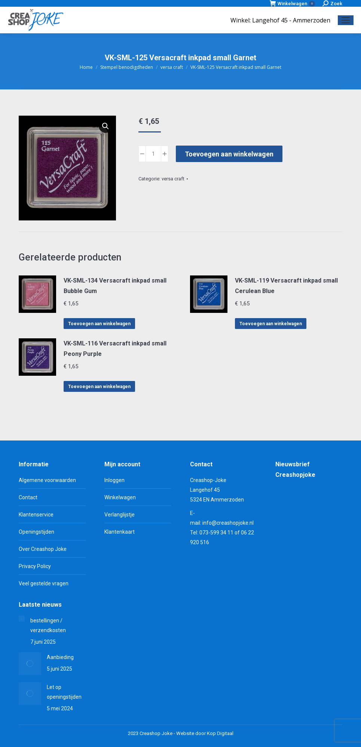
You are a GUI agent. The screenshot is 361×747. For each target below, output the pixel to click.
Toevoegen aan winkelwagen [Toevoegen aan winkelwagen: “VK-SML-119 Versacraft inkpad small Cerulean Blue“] (270, 323)
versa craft (173, 179)
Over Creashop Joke (43, 549)
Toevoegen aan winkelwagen (229, 154)
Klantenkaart (119, 532)
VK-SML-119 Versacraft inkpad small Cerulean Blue (286, 286)
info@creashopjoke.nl (228, 523)
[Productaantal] (153, 154)
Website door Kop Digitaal (204, 733)
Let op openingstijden (64, 692)
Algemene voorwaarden (47, 480)
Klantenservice (36, 515)
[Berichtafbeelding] (22, 619)
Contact (28, 497)
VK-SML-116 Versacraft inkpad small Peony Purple (115, 348)
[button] (105, 126)
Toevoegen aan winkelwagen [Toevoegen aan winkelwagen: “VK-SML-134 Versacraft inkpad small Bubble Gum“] (99, 323)
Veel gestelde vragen (43, 583)
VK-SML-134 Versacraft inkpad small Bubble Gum (115, 286)
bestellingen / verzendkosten (48, 625)
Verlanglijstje (119, 515)
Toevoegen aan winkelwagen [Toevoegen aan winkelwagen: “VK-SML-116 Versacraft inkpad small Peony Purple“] (99, 386)
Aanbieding (60, 657)
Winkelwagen (292, 3)
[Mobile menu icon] (346, 20)
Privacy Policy (35, 566)
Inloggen (114, 480)
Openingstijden (36, 532)
